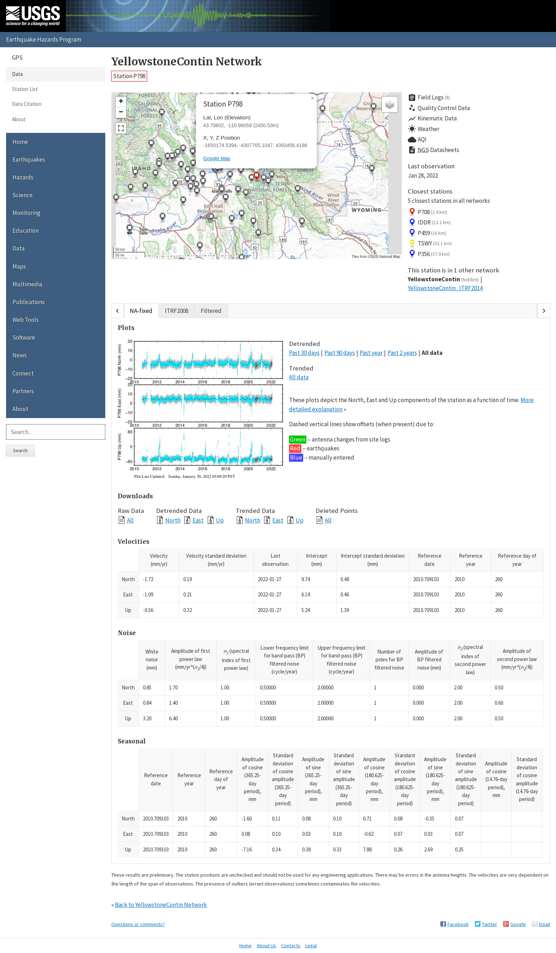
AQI (417, 139)
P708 (427, 212)
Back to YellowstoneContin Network (161, 905)
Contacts (290, 945)
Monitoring (26, 213)
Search (20, 450)
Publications (28, 302)
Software (23, 337)
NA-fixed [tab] (141, 311)
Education (25, 230)
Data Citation (26, 104)
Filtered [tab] (211, 311)
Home (20, 142)
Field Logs (429, 97)
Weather (423, 129)
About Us (266, 945)
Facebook (458, 924)
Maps (19, 266)
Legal (311, 945)
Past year (371, 353)
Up (220, 520)
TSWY (430, 243)
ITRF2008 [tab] (176, 311)
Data (17, 74)
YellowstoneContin (443, 279)
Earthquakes (28, 159)
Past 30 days (304, 353)
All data (432, 353)
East (198, 520)
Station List (25, 89)
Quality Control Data (439, 108)
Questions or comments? (138, 924)
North (172, 520)
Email (544, 924)
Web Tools (25, 320)
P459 (427, 233)
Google (518, 924)
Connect (23, 373)
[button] (192, 164)
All (130, 520)
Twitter (489, 924)
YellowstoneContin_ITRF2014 (445, 288)
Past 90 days (339, 353)
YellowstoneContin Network (186, 61)
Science (22, 195)
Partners (23, 391)
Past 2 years (402, 353)
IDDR (429, 222)
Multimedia (27, 284)
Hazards (22, 177)
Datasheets (433, 150)
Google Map (216, 158)
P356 (429, 254)
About (19, 119)
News (19, 355)
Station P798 (129, 76)
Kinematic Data (432, 118)
